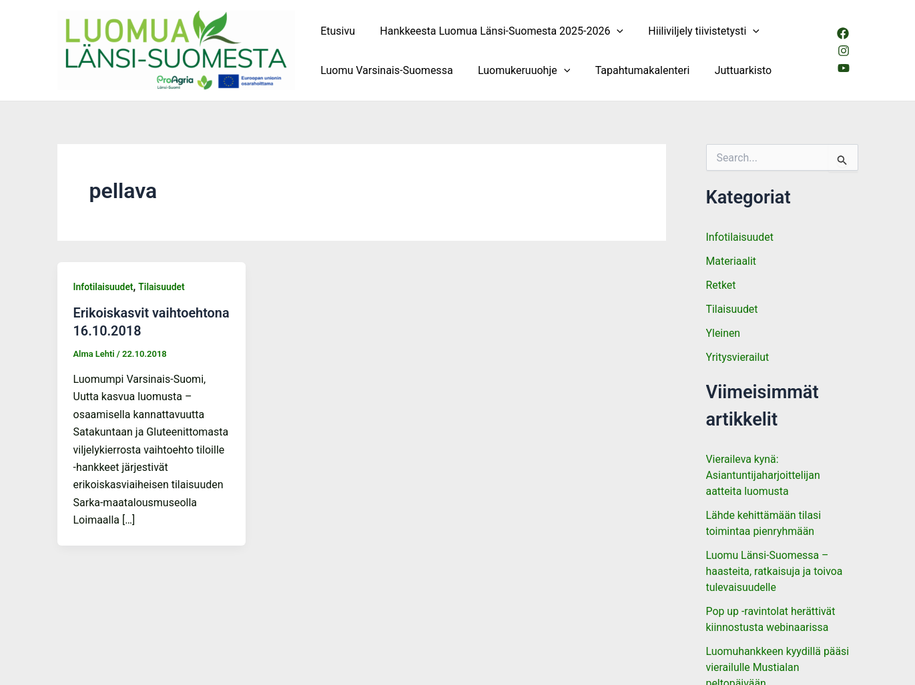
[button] (611, 31)
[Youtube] (843, 68)
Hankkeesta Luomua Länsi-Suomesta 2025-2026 (496, 31)
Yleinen (723, 333)
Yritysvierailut (738, 357)
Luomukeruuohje (519, 70)
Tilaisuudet (162, 286)
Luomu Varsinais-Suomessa (385, 70)
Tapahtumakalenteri (633, 70)
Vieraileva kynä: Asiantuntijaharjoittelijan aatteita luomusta (764, 475)
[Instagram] (843, 51)
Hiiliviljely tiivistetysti (695, 31)
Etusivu (336, 31)
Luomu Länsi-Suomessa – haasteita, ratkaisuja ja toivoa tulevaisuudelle (775, 571)
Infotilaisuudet (103, 286)
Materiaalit (731, 261)
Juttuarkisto (730, 70)
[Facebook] (842, 33)
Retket (721, 285)
